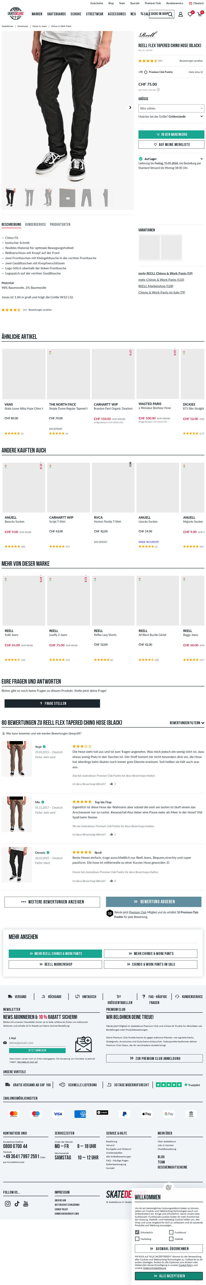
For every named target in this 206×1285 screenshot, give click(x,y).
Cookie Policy (61, 1209)
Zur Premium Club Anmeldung (155, 1058)
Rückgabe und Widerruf (118, 1149)
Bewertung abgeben (154, 902)
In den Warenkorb (171, 135)
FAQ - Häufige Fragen (117, 1160)
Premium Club (137, 912)
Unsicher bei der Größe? (170, 116)
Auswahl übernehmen (169, 1249)
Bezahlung (111, 1141)
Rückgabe (51, 997)
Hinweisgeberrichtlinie (67, 1214)
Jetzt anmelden (37, 1051)
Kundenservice (189, 997)
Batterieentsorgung (116, 1164)
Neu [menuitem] (133, 14)
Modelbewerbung (167, 1149)
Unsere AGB (60, 1200)
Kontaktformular (15, 1162)
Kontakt (110, 1168)
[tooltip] (202, 72)
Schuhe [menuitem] (76, 14)
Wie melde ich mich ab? (27, 1062)
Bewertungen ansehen (191, 60)
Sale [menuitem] (146, 14)
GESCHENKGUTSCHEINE (172, 1168)
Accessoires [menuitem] (117, 14)
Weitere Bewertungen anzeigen (52, 902)
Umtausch (85, 997)
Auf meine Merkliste (171, 145)
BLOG (161, 1157)
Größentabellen (114, 1152)
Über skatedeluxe (167, 1141)
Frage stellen (52, 704)
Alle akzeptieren (169, 1276)
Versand (17, 997)
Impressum (62, 1193)
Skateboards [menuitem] (56, 14)
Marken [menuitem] (37, 14)
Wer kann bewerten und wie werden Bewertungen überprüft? (41, 734)
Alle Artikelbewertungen (118, 1156)
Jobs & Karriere (166, 1145)
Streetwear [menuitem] (94, 14)
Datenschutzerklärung (67, 1205)
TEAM (161, 1163)
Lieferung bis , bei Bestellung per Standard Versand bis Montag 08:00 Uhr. (171, 163)
